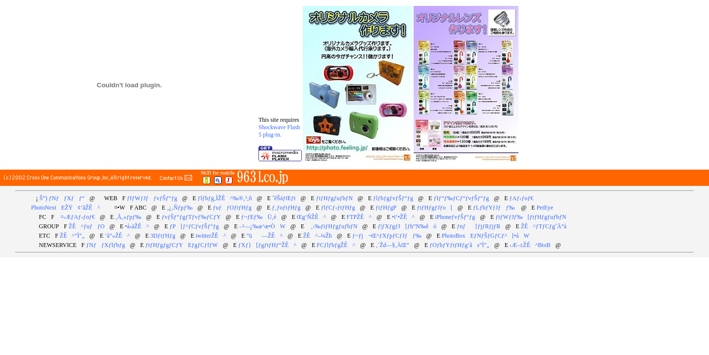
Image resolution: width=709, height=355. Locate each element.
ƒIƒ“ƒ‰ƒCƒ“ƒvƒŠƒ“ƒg (461, 198)
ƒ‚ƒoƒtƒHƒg (286, 207)
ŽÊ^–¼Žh (317, 235)
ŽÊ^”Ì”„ (72, 235)
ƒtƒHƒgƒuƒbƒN (334, 198)
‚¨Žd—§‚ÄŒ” (392, 245)
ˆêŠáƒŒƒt (283, 198)
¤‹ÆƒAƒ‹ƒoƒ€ (75, 216)
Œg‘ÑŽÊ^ (311, 216)
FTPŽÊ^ (359, 216)
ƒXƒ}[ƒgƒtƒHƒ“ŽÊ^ (267, 245)
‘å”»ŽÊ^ (117, 235)
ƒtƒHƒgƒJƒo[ (435, 207)
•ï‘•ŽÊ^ (403, 216)
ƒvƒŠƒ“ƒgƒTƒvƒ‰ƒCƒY (191, 216)
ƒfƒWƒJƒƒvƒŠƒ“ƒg (152, 198)
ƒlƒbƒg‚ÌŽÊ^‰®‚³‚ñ (224, 198)
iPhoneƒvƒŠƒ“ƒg (455, 216)
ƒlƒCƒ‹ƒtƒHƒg (338, 207)
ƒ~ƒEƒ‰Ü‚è (259, 216)
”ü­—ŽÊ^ (264, 235)
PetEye (545, 207)
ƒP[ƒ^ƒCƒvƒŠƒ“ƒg (194, 226)
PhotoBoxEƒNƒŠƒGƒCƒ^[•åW (485, 235)
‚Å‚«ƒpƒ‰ (128, 216)
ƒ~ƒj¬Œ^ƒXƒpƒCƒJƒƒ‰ (386, 235)
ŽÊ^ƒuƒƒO (86, 226)
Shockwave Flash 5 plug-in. (279, 131)
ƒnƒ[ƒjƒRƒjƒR (479, 226)
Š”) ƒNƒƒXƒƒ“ (62, 198)
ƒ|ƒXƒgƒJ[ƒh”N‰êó (407, 226)
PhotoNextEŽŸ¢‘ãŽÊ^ (65, 207)
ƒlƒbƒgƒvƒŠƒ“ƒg (393, 198)
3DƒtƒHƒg (162, 235)
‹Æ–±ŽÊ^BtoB (530, 245)
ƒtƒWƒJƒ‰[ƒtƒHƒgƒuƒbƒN (530, 216)
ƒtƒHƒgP (385, 207)
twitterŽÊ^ (210, 235)
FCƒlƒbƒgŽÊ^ (336, 245)
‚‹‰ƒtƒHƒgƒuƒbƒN (331, 226)
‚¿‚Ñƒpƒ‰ (180, 207)
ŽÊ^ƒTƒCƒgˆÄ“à (544, 226)
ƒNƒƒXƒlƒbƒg (105, 245)
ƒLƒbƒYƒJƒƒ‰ (494, 207)
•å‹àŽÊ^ (137, 226)
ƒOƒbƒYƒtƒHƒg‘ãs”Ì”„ (459, 245)
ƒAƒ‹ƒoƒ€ (522, 198)
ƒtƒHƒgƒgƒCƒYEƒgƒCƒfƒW (181, 245)
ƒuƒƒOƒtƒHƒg (232, 207)
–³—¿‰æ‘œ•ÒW (262, 226)
